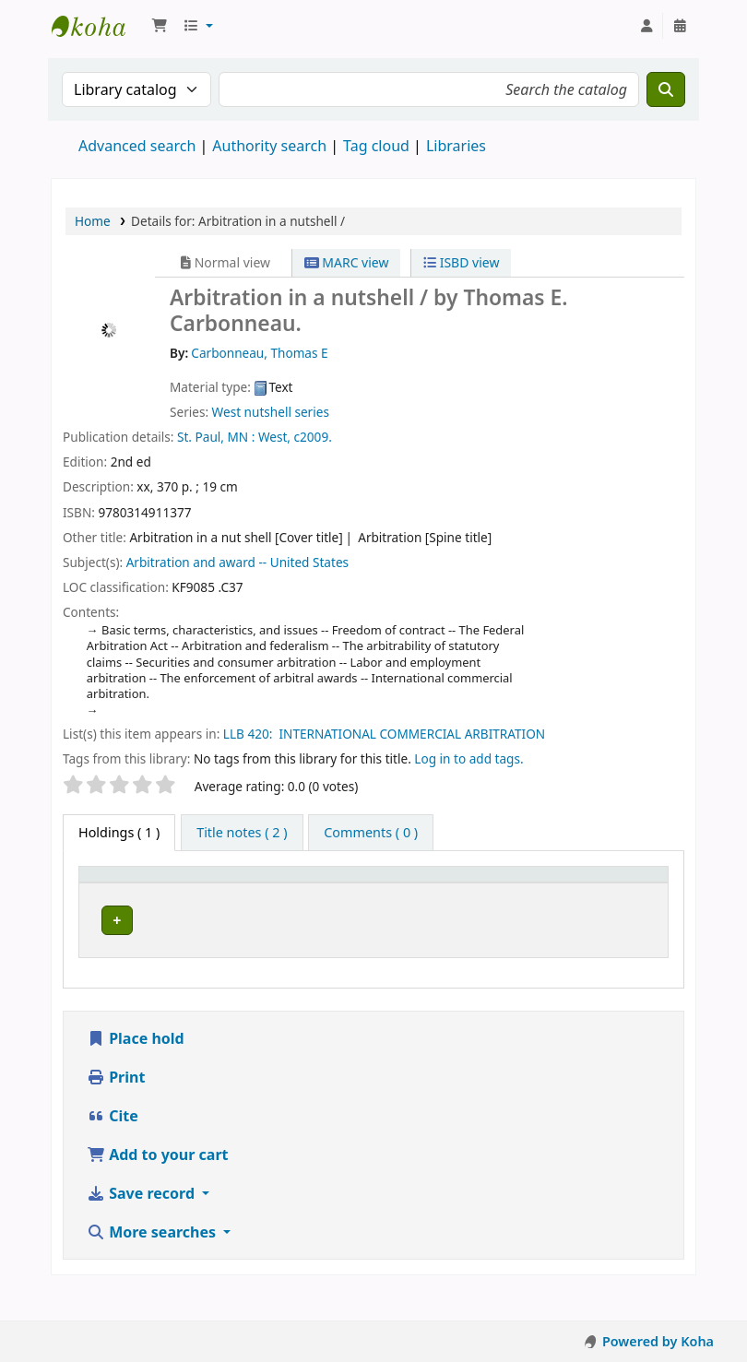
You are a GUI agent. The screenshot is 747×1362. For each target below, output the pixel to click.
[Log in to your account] (646, 25)
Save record (142, 1224)
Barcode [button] (613, 900)
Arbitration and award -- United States (237, 562)
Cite (112, 1147)
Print (116, 1108)
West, (274, 436)
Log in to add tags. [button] (468, 758)
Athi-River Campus (257, 944)
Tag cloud (376, 146)
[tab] (241, 832)
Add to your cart (158, 1186)
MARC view (346, 262)
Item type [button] (119, 900)
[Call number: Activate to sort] (417, 892)
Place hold (135, 1070)
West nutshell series (270, 411)
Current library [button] (244, 891)
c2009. (313, 436)
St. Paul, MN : (216, 436)
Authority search (269, 146)
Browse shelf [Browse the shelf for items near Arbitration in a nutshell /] (386, 953)
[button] (159, 25)
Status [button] (529, 900)
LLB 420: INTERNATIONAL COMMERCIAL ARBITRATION (389, 733)
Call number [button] (383, 900)
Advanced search (137, 146)
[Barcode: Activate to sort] (623, 892)
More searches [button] (153, 1263)
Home (93, 221)
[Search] (665, 89)
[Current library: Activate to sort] (272, 892)
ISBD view (461, 262)
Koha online (98, 25)
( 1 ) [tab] (119, 832)
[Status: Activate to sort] (539, 892)
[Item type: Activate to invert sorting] (145, 892)
